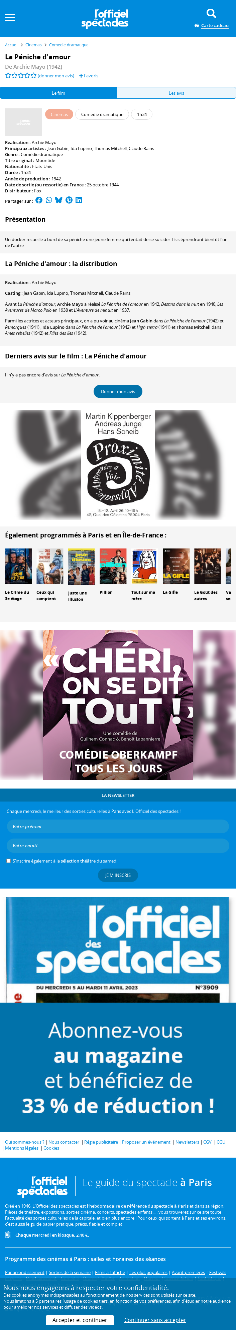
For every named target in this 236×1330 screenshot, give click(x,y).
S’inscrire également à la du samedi (65, 861)
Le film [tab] (58, 93)
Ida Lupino (81, 148)
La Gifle (170, 592)
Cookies (51, 1148)
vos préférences (155, 1301)
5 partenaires (48, 1301)
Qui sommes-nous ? (24, 1142)
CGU (221, 1142)
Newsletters (187, 1142)
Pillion (106, 592)
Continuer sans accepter (155, 1320)
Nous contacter (63, 1142)
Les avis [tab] (176, 93)
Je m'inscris (118, 875)
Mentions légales (21, 1148)
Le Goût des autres (206, 595)
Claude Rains (141, 148)
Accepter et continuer (79, 1320)
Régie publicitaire (101, 1142)
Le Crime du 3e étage (17, 595)
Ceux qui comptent (46, 595)
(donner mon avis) (56, 76)
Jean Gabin (58, 148)
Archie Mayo (44, 142)
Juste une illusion (77, 596)
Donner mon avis (118, 391)
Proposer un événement (146, 1142)
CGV (207, 1142)
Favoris (88, 76)
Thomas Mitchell (110, 148)
